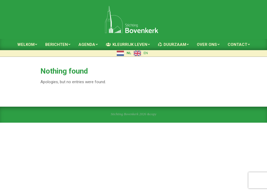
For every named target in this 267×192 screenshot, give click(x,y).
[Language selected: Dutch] (134, 53)
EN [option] (146, 53)
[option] (141, 53)
